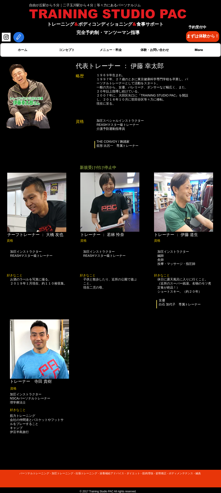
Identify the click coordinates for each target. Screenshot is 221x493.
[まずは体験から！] (203, 36)
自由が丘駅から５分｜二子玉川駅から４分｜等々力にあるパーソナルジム (85, 5)
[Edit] (18, 37)
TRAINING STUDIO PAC (108, 14)
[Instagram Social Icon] (6, 37)
